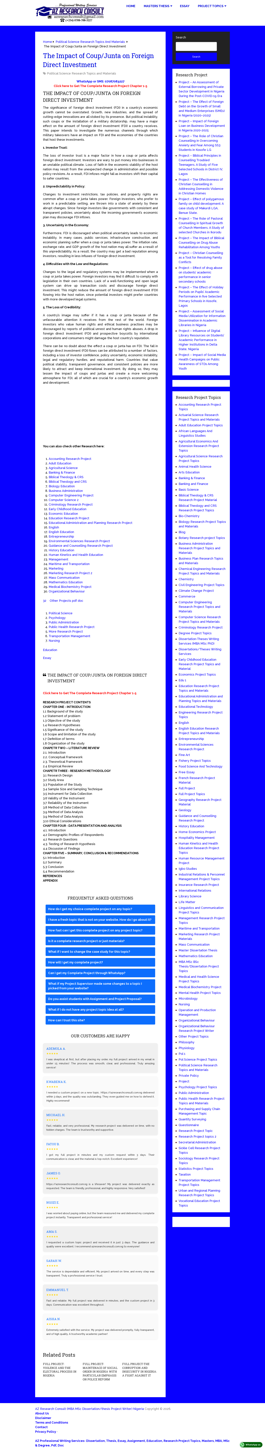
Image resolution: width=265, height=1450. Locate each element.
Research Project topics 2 (197, 1136)
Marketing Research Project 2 (70, 573)
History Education (61, 550)
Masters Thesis (156, 6)
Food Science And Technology (200, 766)
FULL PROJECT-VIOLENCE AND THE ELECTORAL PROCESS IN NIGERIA (60, 1367)
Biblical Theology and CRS (68, 481)
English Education (61, 532)
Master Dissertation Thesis (198, 950)
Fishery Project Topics (195, 760)
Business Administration (66, 491)
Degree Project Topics (195, 633)
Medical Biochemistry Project (70, 587)
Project (184, 1081)
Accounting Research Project (70, 459)
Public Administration (64, 622)
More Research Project (66, 631)
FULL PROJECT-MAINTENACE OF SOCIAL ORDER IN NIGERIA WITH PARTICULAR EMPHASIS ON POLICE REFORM (100, 1371)
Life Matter (187, 902)
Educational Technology (196, 706)
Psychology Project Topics (198, 1087)
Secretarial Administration (197, 1142)
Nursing (54, 640)
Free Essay (187, 772)
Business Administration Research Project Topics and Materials (199, 548)
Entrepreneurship (61, 536)
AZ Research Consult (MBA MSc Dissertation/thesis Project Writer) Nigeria (89, 1408)
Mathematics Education (66, 582)
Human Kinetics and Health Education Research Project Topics (199, 848)
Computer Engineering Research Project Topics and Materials (199, 606)
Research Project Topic (196, 1131)
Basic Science (189, 489)
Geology (185, 810)
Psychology (57, 618)
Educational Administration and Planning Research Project (90, 523)
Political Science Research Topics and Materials (81, 73)
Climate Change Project (196, 590)
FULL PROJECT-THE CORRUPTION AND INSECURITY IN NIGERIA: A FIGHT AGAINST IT (139, 1369)
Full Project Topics (192, 794)
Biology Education (62, 486)
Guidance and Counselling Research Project (81, 545)
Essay (184, 6)
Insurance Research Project (199, 885)
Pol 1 (182, 1053)
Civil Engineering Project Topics (201, 585)
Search (181, 37)
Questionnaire (189, 1125)
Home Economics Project (197, 832)
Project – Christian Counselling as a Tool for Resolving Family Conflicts (201, 257)
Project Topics (210, 6)
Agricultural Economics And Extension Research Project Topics (199, 446)
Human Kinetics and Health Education (76, 555)
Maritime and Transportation (69, 564)
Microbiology (188, 998)
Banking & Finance (62, 472)
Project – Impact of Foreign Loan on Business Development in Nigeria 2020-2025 (202, 125)
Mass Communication (64, 577)
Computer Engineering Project (71, 495)
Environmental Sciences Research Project (79, 541)
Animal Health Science (195, 466)
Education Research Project (69, 518)
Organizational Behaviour (67, 591)
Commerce (187, 596)
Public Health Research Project (71, 627)
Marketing (56, 568)
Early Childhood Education (67, 509)
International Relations (195, 890)
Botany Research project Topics (202, 538)
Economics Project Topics (197, 674)
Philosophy (186, 1042)
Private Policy (189, 1075)
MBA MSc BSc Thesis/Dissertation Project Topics (199, 966)
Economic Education (63, 513)
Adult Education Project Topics (201, 425)
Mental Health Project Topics (200, 993)
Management (58, 559)
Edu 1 (182, 680)
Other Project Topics (194, 1036)
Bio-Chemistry (189, 516)
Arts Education (189, 472)
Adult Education (60, 463)
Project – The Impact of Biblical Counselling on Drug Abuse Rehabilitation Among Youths (201, 242)
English (54, 527)
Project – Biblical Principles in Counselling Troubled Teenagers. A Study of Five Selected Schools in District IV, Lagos (201, 165)
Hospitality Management (197, 837)
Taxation (185, 1174)
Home (130, 6)
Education (50, 650)
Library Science (190, 896)
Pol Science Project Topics (198, 1059)
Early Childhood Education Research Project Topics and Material (199, 664)
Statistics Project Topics (196, 1168)
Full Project (187, 788)
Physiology (187, 1048)
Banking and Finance (193, 484)
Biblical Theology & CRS (66, 477)
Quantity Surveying (192, 1119)
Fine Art (184, 755)
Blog (182, 532)
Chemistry (186, 579)
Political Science (61, 613)
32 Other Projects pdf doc (63, 600)
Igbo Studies (188, 868)
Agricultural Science (63, 468)
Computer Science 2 (64, 500)
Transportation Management (69, 636)
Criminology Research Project (71, 504)
